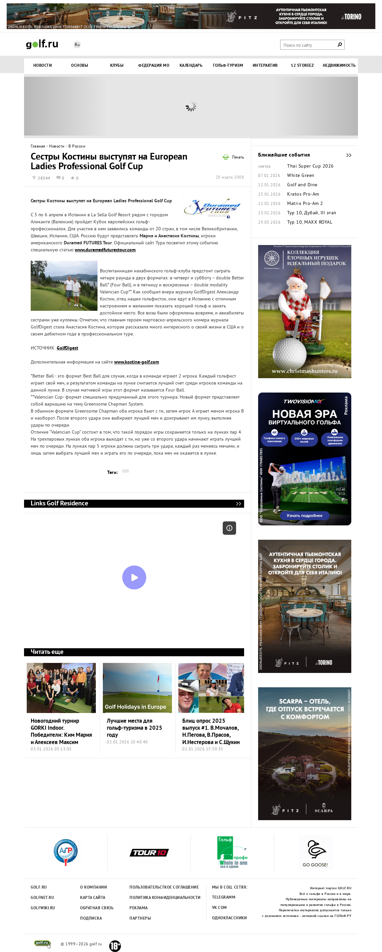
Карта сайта (93, 898)
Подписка (91, 919)
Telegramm (224, 898)
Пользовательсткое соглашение (150, 888)
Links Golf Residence (238, 504)
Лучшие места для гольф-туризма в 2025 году (134, 728)
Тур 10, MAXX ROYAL (309, 222)
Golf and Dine (302, 185)
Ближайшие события (345, 155)
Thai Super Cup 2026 (310, 166)
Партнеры (140, 919)
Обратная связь (97, 908)
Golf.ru (39, 888)
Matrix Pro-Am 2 (305, 204)
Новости (57, 146)
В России (76, 146)
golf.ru (42, 944)
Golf (42, 44)
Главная (38, 146)
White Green (301, 176)
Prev (66, 106)
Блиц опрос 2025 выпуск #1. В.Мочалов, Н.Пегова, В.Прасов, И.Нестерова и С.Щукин (211, 732)
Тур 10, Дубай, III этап (311, 213)
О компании (93, 888)
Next (316, 106)
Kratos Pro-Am (303, 194)
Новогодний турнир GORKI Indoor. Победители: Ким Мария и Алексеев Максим (61, 732)
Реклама (139, 908)
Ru (77, 45)
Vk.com (219, 908)
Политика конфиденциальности (150, 898)
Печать (238, 158)
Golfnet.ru (42, 898)
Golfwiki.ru (43, 908)
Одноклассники (229, 918)
